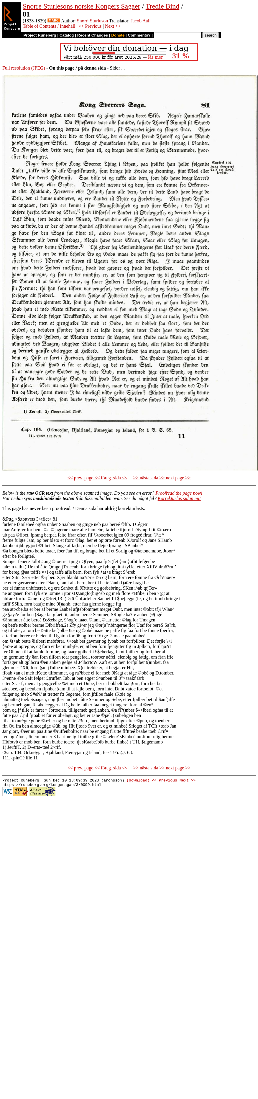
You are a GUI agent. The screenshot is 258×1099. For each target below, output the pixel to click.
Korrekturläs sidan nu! (179, 498)
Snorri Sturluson (92, 20)
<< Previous (90, 26)
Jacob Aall (141, 20)
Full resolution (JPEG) (23, 67)
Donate (117, 35)
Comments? (139, 35)
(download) (137, 781)
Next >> (113, 26)
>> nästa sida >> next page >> (162, 477)
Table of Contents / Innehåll (49, 26)
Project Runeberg (39, 35)
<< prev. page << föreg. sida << (97, 477)
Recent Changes (92, 35)
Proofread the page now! (178, 493)
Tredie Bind (162, 6)
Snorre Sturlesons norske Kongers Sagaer (81, 6)
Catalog (67, 35)
